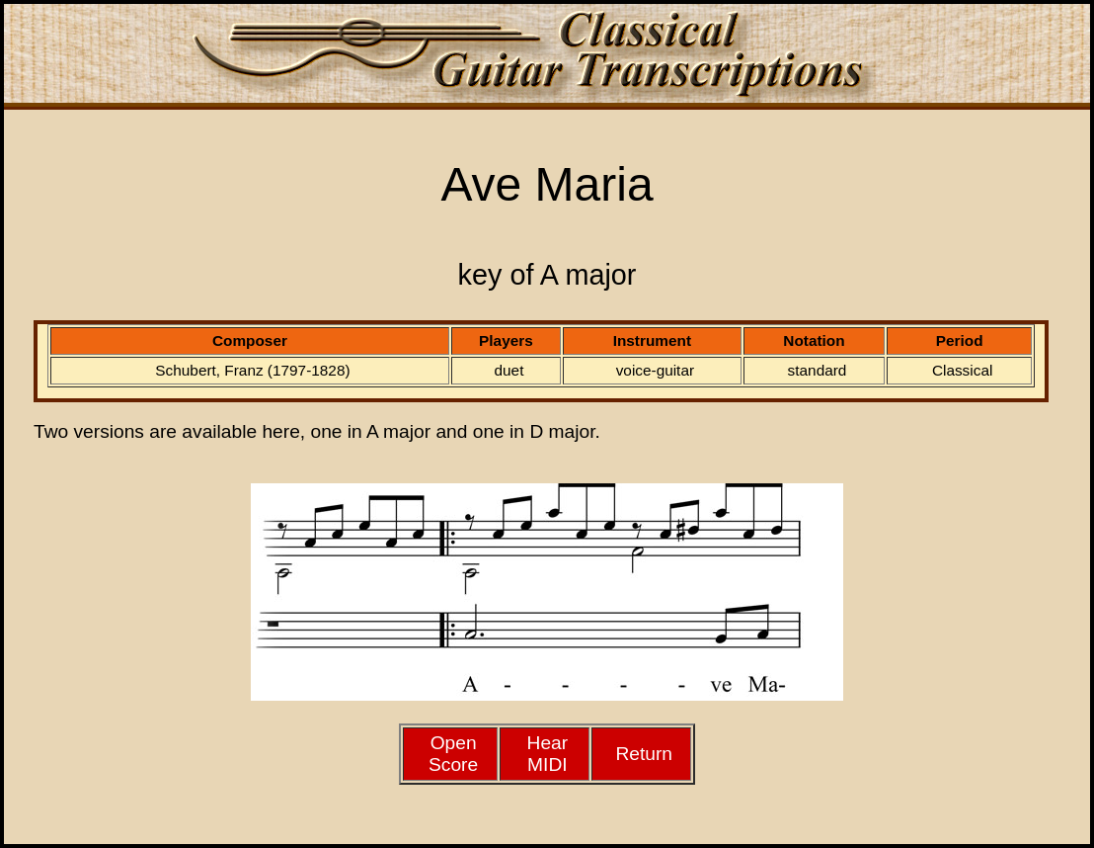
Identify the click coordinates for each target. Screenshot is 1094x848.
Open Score (453, 753)
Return (643, 753)
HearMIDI (548, 753)
